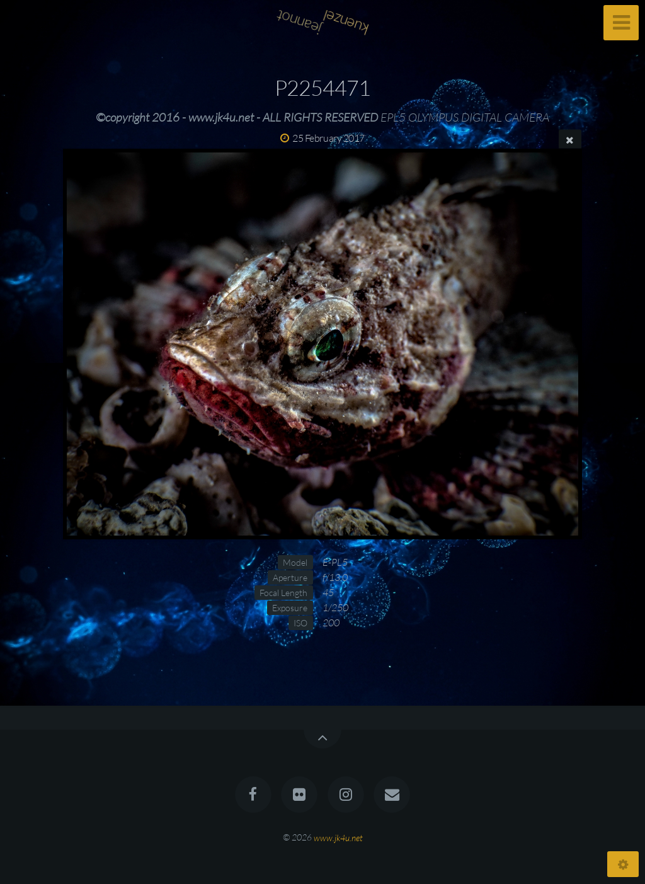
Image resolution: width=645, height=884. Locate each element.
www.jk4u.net (338, 837)
